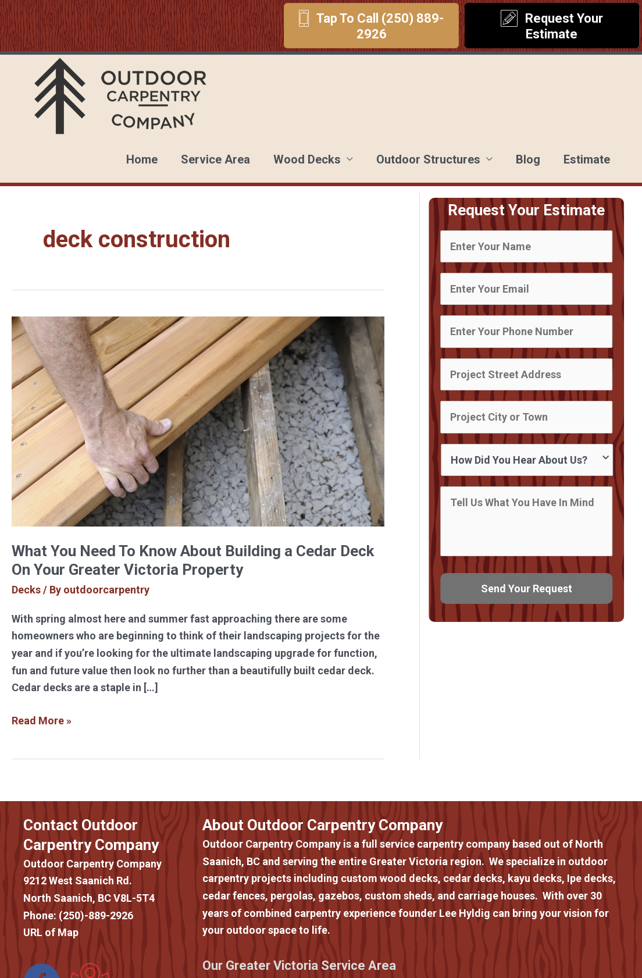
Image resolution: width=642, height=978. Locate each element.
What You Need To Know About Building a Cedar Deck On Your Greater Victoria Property (193, 560)
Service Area (215, 159)
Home (142, 159)
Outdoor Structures (428, 159)
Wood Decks (307, 159)
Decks (26, 590)
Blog (528, 159)
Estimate (586, 159)
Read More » (42, 721)
